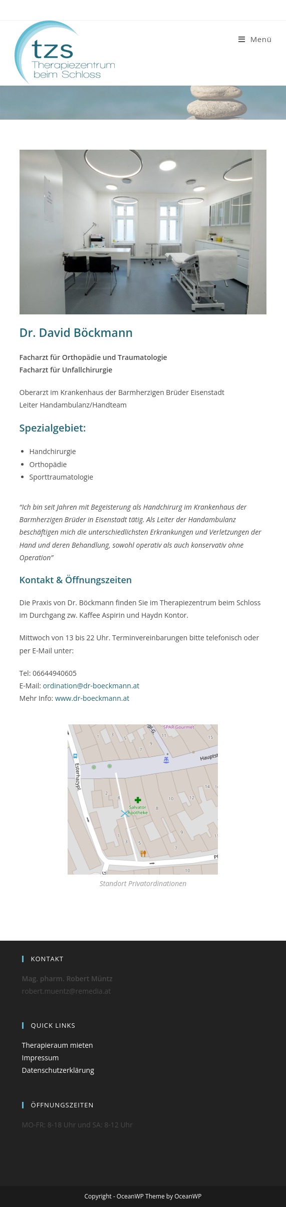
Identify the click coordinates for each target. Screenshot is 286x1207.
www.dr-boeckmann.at (92, 698)
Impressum (40, 1057)
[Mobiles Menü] (255, 39)
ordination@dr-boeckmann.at (92, 685)
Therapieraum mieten (57, 1045)
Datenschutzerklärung (58, 1070)
